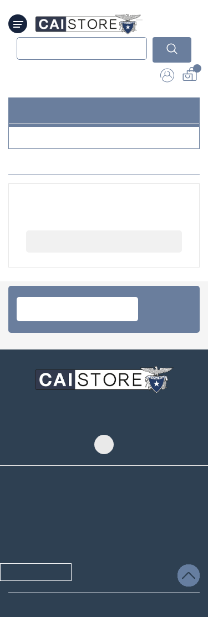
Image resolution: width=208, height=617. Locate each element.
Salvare (170, 588)
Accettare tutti (158, 575)
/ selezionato (45, 575)
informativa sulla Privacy (56, 523)
